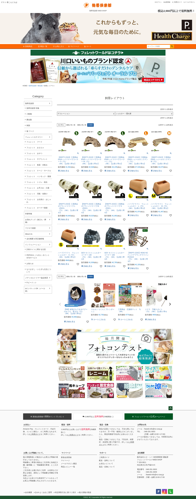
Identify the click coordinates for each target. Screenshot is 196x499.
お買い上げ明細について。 (34, 453)
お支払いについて (106, 464)
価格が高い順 (81, 125)
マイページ (73, 46)
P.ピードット (31, 283)
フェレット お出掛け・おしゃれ (38, 200)
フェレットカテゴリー (34, 137)
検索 (172, 46)
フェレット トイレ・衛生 (37, 182)
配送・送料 (66, 425)
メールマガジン (189, 2)
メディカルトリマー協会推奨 (36, 278)
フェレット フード (34, 142)
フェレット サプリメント (37, 159)
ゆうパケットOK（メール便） (35, 289)
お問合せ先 (142, 425)
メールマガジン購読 (69, 464)
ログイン (159, 2)
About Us (28, 234)
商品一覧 (42, 46)
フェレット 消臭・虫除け (37, 194)
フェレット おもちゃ (35, 148)
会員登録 (167, 2)
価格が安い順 (70, 125)
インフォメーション (33, 245)
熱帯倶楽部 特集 (32, 108)
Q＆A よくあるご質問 (43, 492)
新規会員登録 (66, 457)
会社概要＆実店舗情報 (35, 239)
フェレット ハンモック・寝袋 (38, 176)
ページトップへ (170, 408)
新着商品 (27, 46)
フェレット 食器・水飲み (37, 165)
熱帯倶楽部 (32, 86)
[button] (60, 304)
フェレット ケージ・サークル (38, 171)
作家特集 (28, 214)
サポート (103, 453)
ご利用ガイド (177, 2)
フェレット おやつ (34, 153)
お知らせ (30, 264)
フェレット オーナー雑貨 (37, 208)
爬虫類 (40, 86)
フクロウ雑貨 (30, 228)
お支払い (27, 425)
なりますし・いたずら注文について (38, 270)
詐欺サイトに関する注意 (36, 249)
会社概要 (141, 453)
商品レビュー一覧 (68, 467)
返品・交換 (104, 425)
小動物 (29, 114)
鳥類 (28, 125)
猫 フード (30, 131)
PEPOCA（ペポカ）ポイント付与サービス (38, 256)
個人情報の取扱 (85, 492)
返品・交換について (107, 467)
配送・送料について (107, 460)
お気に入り (58, 46)
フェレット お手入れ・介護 (37, 188)
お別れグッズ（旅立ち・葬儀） (35, 221)
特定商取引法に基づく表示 (65, 492)
